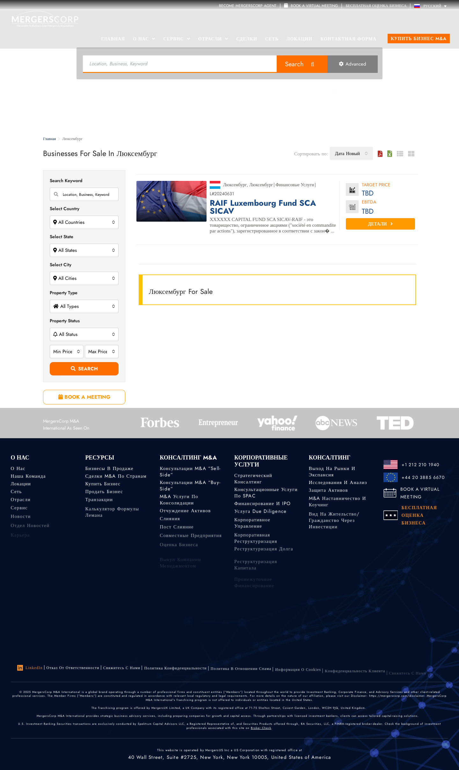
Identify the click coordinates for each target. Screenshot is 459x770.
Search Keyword (66, 180)
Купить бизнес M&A (419, 38)
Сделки (246, 39)
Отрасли (213, 39)
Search (294, 64)
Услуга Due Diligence (260, 513)
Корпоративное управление (252, 528)
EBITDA (369, 202)
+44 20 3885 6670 (423, 477)
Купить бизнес (102, 484)
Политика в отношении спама (241, 673)
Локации (299, 39)
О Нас (144, 39)
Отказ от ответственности (73, 668)
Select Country (64, 208)
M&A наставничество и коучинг (337, 506)
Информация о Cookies (298, 675)
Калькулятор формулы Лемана (112, 520)
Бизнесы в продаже (109, 468)
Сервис (176, 39)
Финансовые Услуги (294, 185)
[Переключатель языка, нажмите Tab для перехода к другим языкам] (432, 6)
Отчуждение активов (185, 512)
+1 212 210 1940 (421, 464)
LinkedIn (30, 668)
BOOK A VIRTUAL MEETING (420, 493)
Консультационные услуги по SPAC (266, 492)
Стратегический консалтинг (253, 478)
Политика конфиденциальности (175, 670)
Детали (380, 224)
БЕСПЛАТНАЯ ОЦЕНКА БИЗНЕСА (376, 6)
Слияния (170, 521)
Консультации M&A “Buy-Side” (190, 485)
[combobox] (351, 153)
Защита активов (328, 491)
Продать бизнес (104, 493)
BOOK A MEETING (84, 397)
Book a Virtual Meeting (311, 6)
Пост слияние (176, 531)
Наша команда (28, 476)
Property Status (65, 320)
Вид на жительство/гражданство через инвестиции (334, 530)
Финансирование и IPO (262, 504)
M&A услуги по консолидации (179, 501)
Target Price (376, 185)
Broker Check (261, 729)
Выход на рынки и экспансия (332, 472)
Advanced (352, 64)
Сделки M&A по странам (116, 476)
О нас (18, 468)
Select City (60, 264)
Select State (61, 236)
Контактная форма (348, 39)
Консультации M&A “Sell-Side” (190, 471)
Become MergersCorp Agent (247, 6)
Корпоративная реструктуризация (255, 546)
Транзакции (99, 502)
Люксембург (235, 185)
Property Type (63, 292)
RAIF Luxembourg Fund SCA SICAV (263, 207)
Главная (113, 39)
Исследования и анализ (338, 482)
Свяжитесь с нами (122, 669)
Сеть (272, 39)
